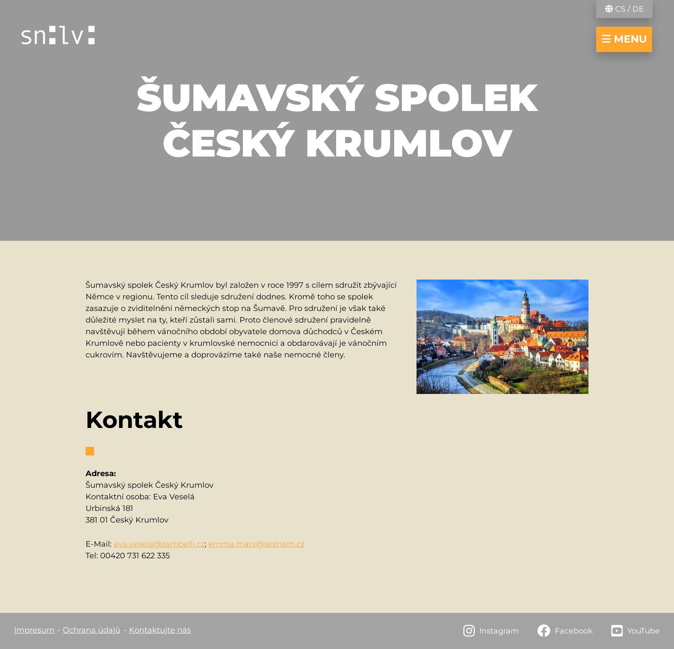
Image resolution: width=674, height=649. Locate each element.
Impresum (34, 630)
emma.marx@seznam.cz (256, 544)
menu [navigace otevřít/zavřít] (624, 39)
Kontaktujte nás (160, 630)
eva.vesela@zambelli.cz (159, 544)
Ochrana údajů (91, 630)
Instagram (499, 631)
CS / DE (624, 9)
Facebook (574, 631)
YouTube (643, 631)
